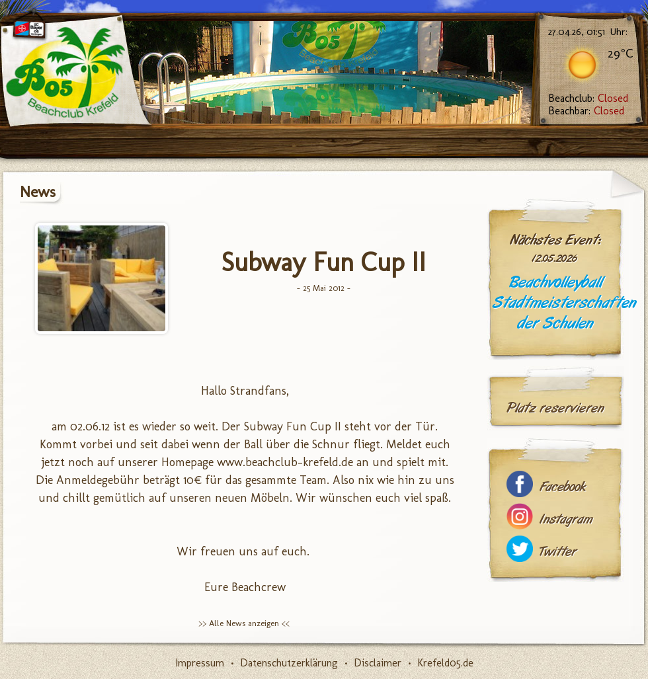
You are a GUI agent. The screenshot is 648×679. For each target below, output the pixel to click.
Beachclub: (588, 98)
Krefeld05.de (445, 663)
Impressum (199, 663)
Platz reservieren (555, 408)
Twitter (558, 551)
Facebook (563, 487)
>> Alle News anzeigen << (244, 623)
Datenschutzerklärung (289, 663)
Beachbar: (586, 110)
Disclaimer (377, 663)
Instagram (566, 519)
